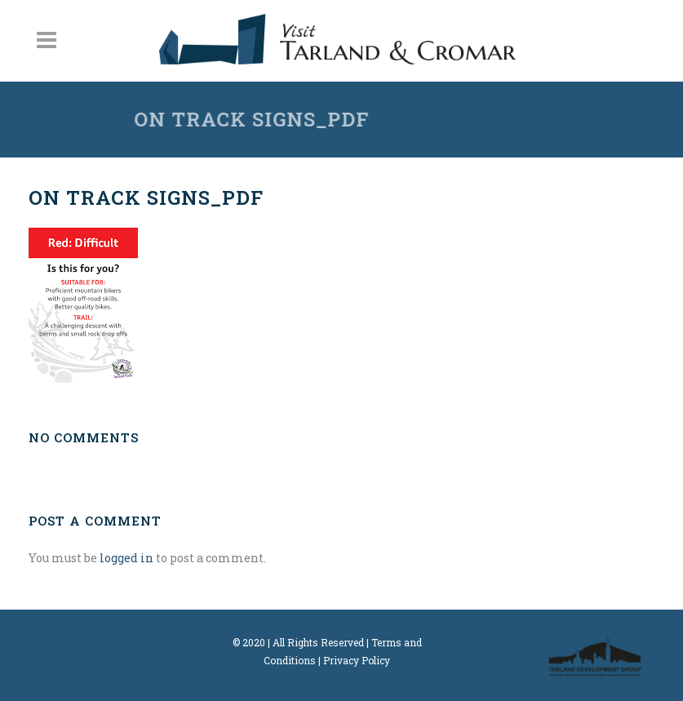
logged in (126, 558)
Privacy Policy (356, 660)
